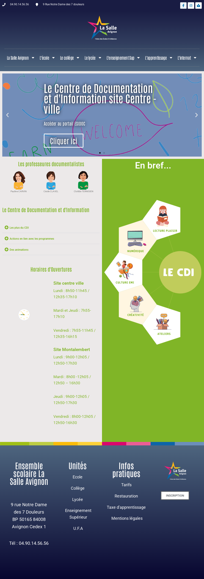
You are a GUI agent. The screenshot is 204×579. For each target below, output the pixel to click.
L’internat (187, 57)
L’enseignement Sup (124, 57)
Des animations (19, 249)
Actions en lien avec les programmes (32, 238)
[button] (7, 115)
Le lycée (93, 57)
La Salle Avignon (21, 57)
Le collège (70, 57)
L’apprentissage (159, 57)
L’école (47, 57)
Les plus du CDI (19, 227)
